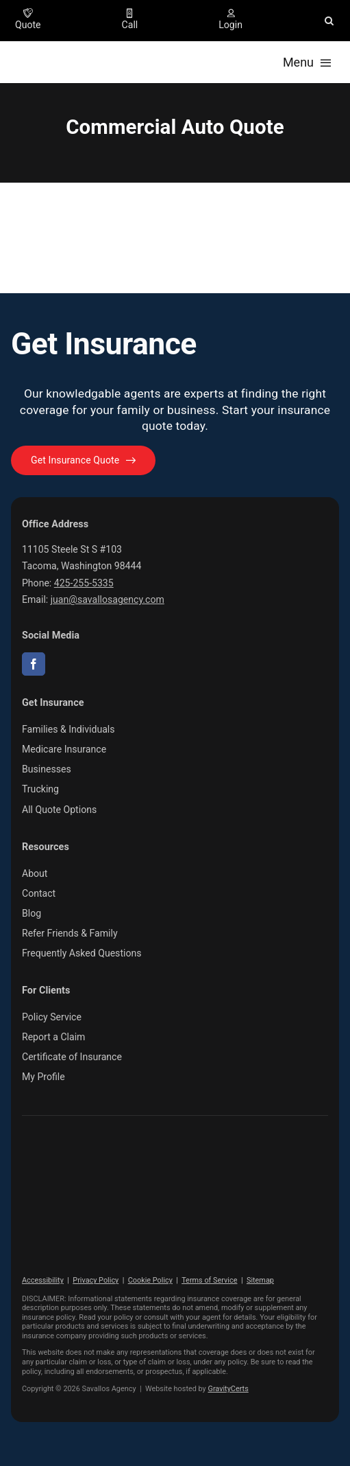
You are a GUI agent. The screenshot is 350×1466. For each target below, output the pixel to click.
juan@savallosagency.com (107, 599)
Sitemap (260, 1280)
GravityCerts (228, 1388)
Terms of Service (209, 1280)
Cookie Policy (150, 1280)
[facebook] (33, 664)
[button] (329, 20)
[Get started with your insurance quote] (83, 460)
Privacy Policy (95, 1280)
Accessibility (43, 1280)
